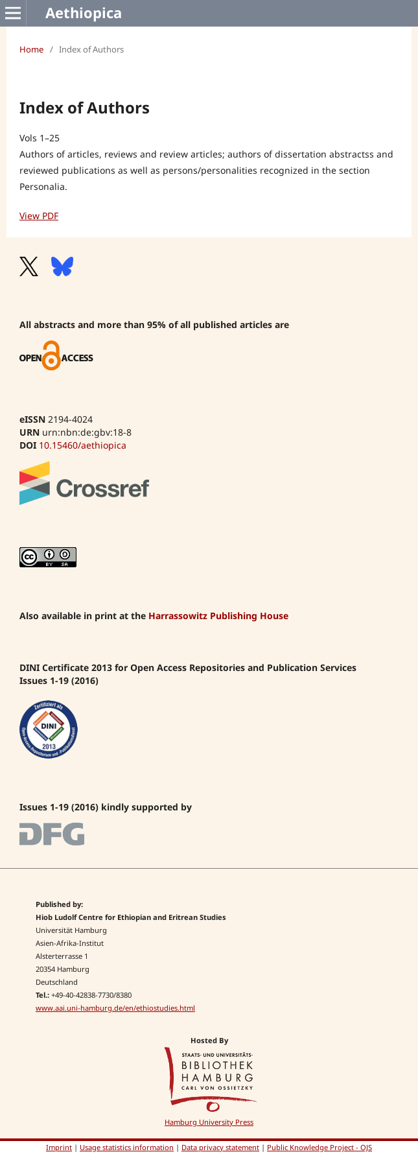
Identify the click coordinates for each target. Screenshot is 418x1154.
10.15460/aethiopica (82, 445)
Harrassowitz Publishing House (218, 615)
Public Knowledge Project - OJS (319, 1147)
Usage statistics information (127, 1147)
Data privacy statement (220, 1147)
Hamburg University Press (209, 1122)
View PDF (38, 215)
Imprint (59, 1147)
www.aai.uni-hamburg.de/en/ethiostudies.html (115, 1008)
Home (31, 49)
